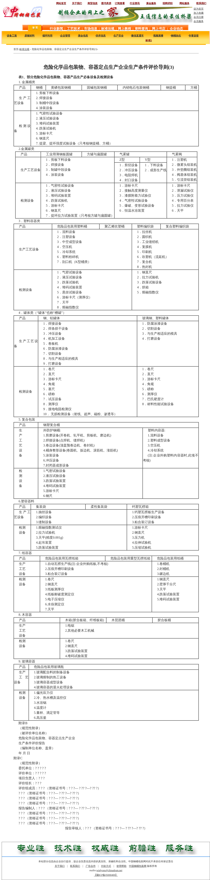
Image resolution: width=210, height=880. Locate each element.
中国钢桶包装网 (137, 866)
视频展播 (158, 35)
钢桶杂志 (176, 35)
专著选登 (194, 35)
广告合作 (91, 866)
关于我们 (60, 866)
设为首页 (199, 8)
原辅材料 (30, 35)
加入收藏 (199, 12)
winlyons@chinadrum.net (109, 870)
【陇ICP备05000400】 (106, 875)
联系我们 (75, 866)
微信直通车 (137, 35)
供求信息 (101, 35)
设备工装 (12, 35)
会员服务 (199, 21)
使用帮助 (121, 866)
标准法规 (24, 49)
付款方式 (106, 866)
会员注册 (199, 17)
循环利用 (47, 35)
